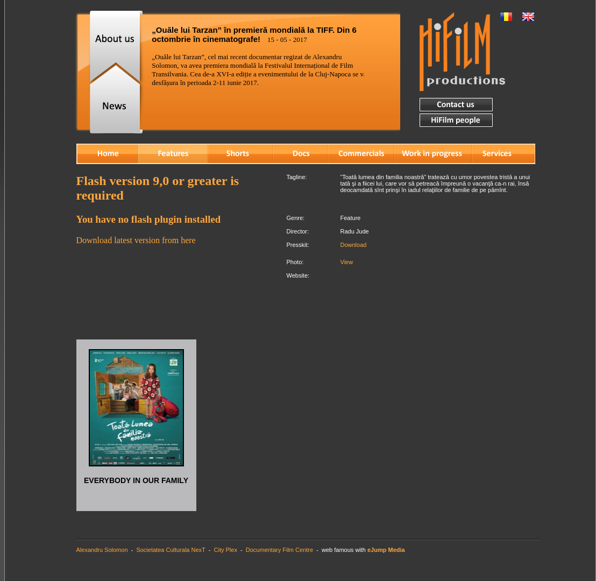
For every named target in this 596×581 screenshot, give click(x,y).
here (188, 240)
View (346, 262)
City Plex (225, 550)
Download (353, 245)
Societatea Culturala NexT (170, 550)
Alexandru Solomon (102, 550)
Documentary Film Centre (279, 550)
